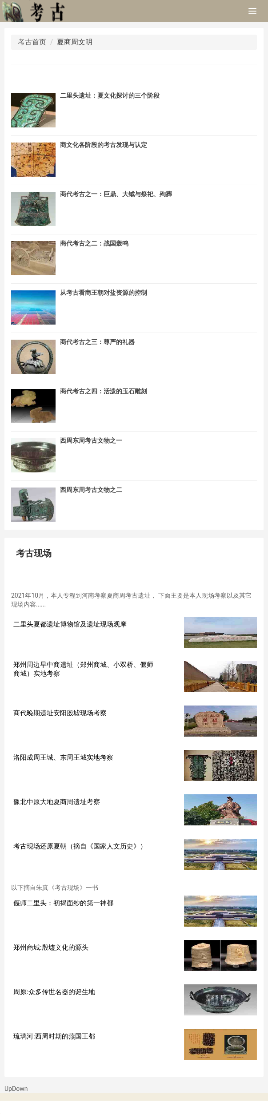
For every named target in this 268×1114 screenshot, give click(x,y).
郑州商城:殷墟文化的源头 (50, 947)
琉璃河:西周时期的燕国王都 (54, 1036)
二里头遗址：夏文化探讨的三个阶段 (110, 95)
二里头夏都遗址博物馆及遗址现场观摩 (70, 624)
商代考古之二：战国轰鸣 (94, 243)
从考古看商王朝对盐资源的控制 (103, 292)
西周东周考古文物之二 (91, 489)
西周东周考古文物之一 (91, 440)
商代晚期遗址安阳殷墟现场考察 (60, 713)
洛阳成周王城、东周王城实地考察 (63, 757)
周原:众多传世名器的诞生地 (54, 992)
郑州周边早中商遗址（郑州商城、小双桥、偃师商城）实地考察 (83, 669)
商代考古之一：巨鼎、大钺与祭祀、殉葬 (116, 194)
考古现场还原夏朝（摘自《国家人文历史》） (80, 846)
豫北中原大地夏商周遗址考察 (56, 802)
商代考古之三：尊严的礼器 (97, 341)
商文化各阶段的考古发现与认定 (103, 144)
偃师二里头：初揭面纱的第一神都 (63, 903)
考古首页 (32, 42)
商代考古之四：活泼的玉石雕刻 (103, 391)
